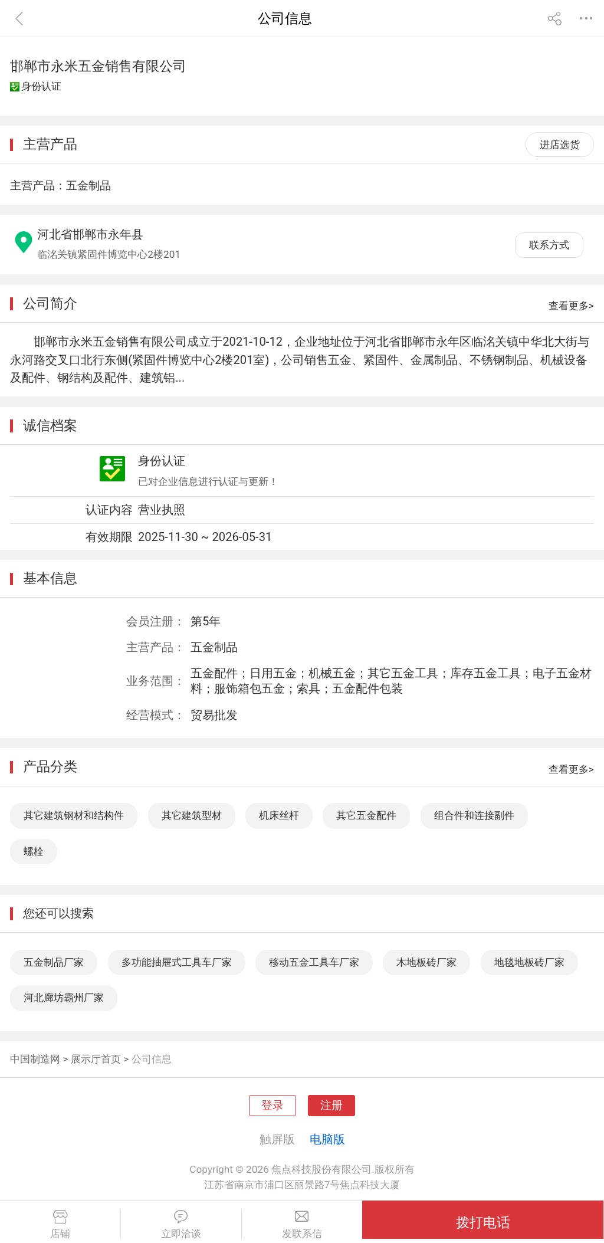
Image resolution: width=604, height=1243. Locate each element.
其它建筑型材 (192, 815)
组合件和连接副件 (474, 815)
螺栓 (34, 851)
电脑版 (327, 1139)
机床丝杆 (279, 815)
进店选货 (560, 144)
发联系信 (302, 1224)
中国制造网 (35, 1059)
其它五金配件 (366, 815)
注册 (331, 1105)
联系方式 (549, 245)
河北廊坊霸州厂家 (64, 997)
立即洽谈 (181, 1224)
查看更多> (571, 305)
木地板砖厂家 (426, 962)
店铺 (60, 1224)
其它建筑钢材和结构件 (74, 815)
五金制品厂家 (54, 962)
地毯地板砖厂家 (529, 962)
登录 (272, 1105)
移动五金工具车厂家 (314, 962)
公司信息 (152, 1059)
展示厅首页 (96, 1059)
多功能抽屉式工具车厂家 (177, 962)
